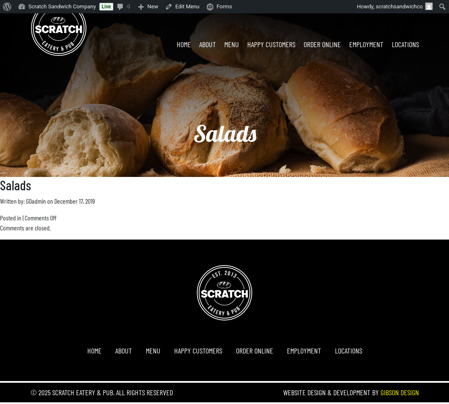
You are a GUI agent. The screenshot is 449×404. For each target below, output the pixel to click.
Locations (405, 44)
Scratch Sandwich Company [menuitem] (62, 6)
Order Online (322, 44)
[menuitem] (7, 6)
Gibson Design (400, 392)
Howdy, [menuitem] (395, 6)
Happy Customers (271, 44)
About (207, 44)
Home (184, 44)
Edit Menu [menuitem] (187, 6)
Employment (366, 44)
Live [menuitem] (106, 7)
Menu (231, 44)
